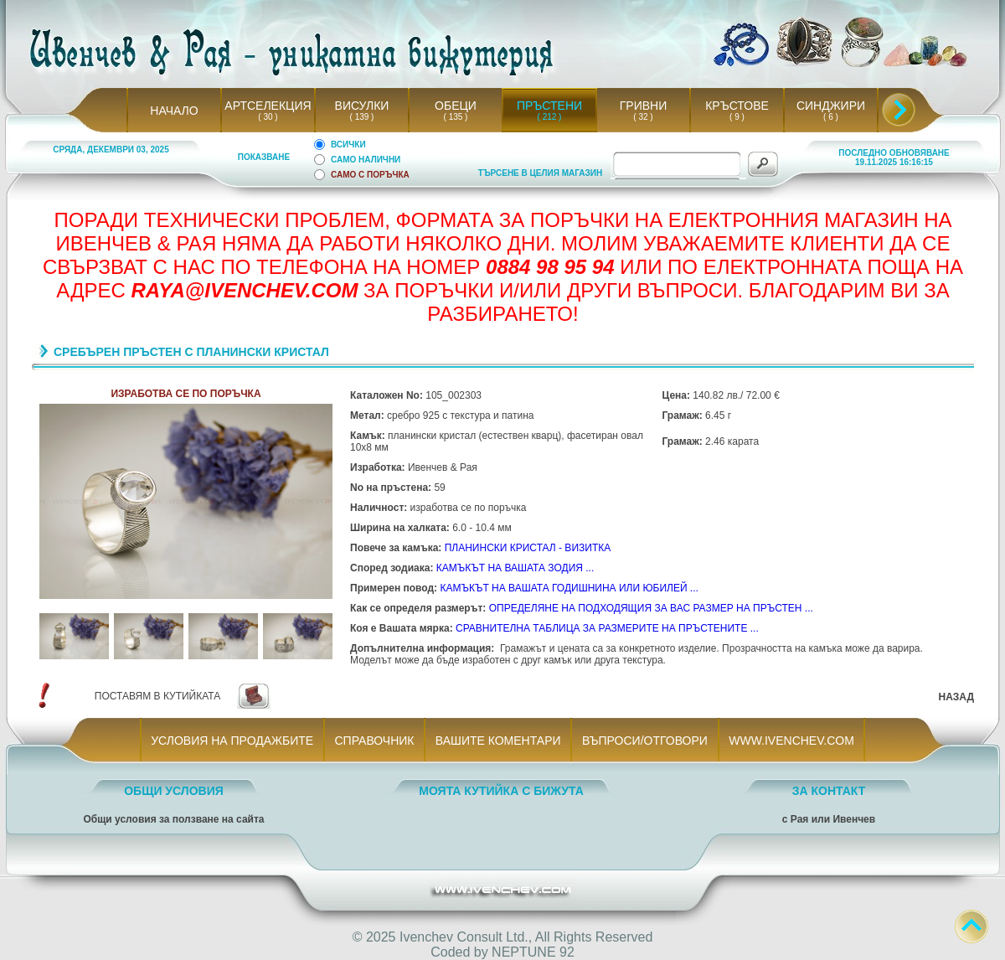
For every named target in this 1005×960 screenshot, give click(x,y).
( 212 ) (549, 116)
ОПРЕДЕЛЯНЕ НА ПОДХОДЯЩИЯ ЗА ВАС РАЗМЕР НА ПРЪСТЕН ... (651, 608)
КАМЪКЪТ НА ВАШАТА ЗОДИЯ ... (515, 568)
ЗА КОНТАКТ (829, 790)
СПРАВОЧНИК (374, 740)
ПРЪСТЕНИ (549, 105)
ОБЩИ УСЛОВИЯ (174, 790)
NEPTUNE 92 (533, 952)
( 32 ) (643, 116)
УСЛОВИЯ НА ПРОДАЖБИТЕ (232, 740)
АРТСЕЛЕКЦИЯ (267, 105)
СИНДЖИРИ (830, 105)
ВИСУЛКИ (362, 105)
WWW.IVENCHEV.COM (791, 740)
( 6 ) (831, 116)
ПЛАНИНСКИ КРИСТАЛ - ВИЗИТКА (528, 548)
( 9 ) (737, 116)
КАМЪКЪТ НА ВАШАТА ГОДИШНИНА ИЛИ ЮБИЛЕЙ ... (569, 588)
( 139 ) (362, 116)
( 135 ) (455, 116)
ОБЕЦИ (456, 105)
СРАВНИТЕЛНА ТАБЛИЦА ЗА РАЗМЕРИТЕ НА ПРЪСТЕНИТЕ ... (607, 628)
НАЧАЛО (174, 110)
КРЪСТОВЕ (737, 105)
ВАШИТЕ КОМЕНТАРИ (497, 740)
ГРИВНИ (643, 105)
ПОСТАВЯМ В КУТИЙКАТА (157, 696)
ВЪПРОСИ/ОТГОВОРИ (644, 740)
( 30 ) (268, 116)
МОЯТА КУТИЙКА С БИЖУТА (501, 790)
